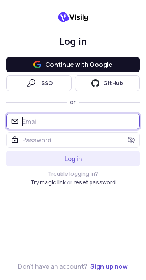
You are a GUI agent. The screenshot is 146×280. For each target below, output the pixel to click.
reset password (95, 182)
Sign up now (109, 266)
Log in (73, 158)
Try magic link (48, 182)
